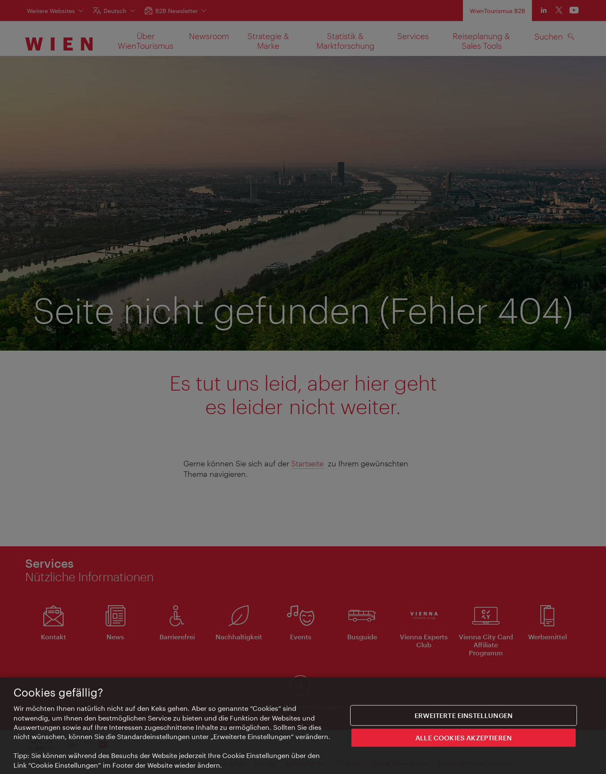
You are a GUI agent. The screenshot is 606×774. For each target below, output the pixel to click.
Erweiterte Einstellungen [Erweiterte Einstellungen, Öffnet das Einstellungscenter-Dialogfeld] (464, 717)
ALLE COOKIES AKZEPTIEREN (463, 739)
